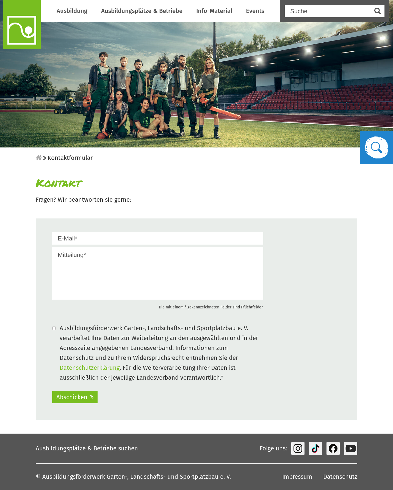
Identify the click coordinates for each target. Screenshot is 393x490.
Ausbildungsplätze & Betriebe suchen (87, 448)
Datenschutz (340, 476)
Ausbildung (72, 11)
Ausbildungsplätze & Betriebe (141, 11)
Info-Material (214, 11)
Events (255, 11)
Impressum (297, 476)
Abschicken (71, 397)
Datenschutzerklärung (90, 367)
